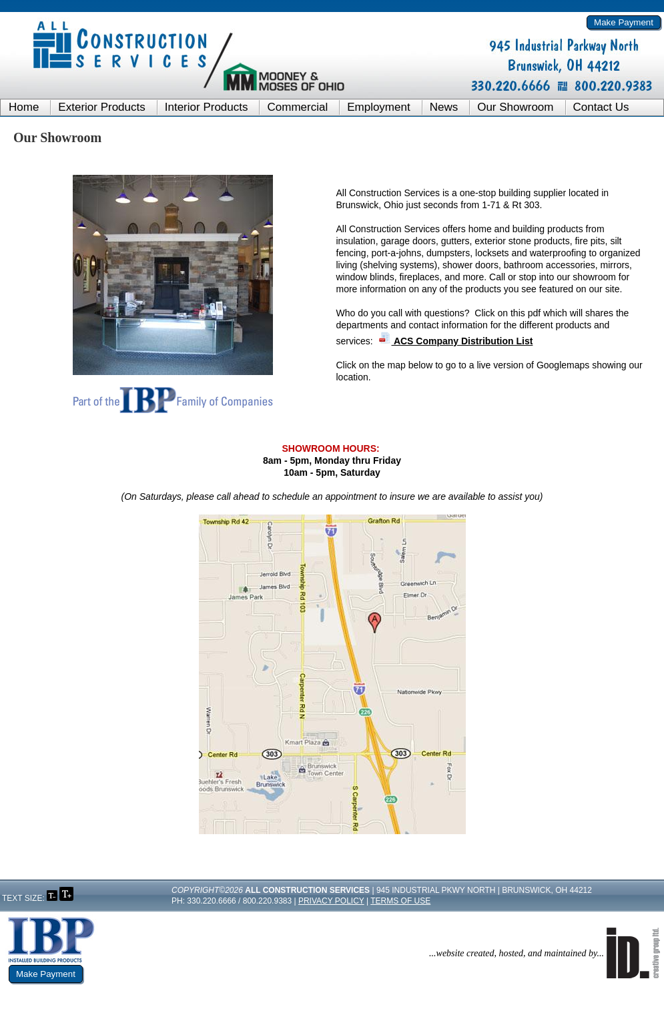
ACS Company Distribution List (455, 341)
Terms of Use (400, 901)
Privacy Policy (331, 901)
